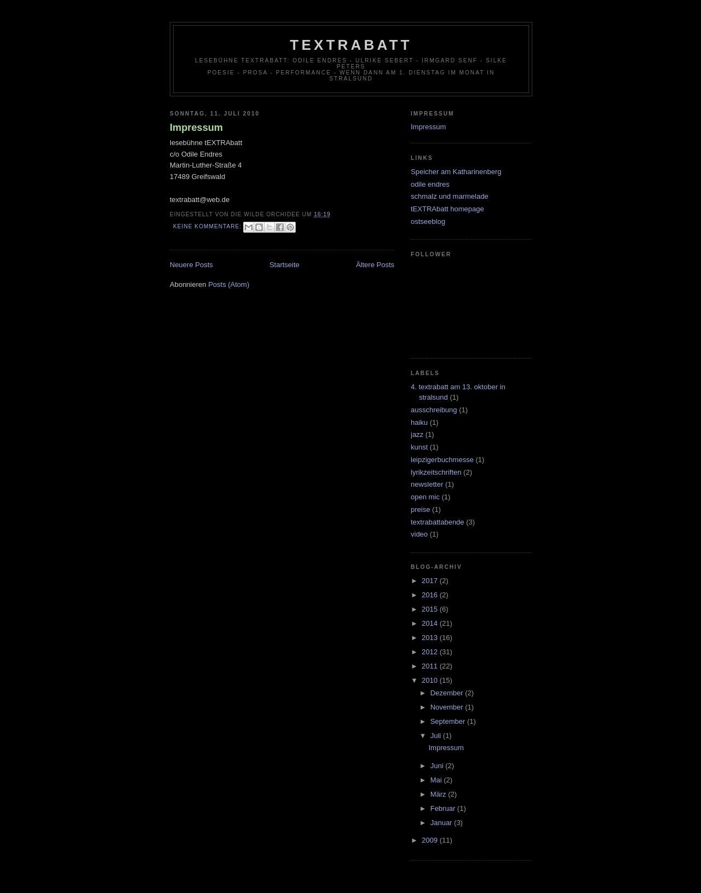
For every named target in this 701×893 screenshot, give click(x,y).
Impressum (196, 127)
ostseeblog (428, 221)
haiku (419, 422)
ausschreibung (434, 410)
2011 (431, 666)
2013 (431, 637)
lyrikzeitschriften (436, 472)
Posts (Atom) (228, 284)
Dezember (448, 693)
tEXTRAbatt (351, 45)
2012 (431, 652)
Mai (437, 780)
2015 (431, 609)
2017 (431, 581)
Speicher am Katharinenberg (456, 172)
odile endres (430, 184)
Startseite (284, 265)
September (448, 721)
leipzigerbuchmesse (442, 460)
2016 (431, 595)
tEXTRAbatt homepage (447, 209)
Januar (442, 823)
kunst (419, 447)
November (448, 707)
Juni (437, 766)
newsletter (427, 484)
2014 (431, 623)
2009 (431, 840)
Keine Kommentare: (208, 226)
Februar (443, 808)
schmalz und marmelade (450, 196)
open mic (425, 497)
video (419, 534)
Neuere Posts (191, 265)
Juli (436, 735)
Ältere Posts (375, 265)
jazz (417, 434)
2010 (431, 680)
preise (420, 509)
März (439, 794)
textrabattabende (437, 522)
